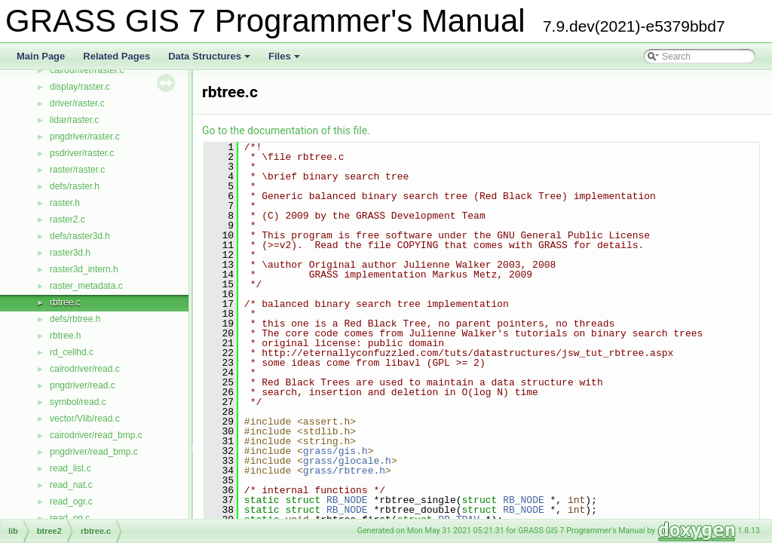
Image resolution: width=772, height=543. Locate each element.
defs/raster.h (75, 186)
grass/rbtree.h (344, 470)
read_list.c (70, 468)
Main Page (41, 56)
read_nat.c (71, 485)
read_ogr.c (71, 501)
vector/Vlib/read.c (85, 418)
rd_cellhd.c (71, 352)
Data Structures (210, 60)
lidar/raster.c (74, 120)
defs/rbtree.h (75, 319)
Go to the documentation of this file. (286, 130)
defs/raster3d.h (80, 236)
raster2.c (67, 219)
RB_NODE (347, 500)
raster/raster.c (77, 169)
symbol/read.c (78, 402)
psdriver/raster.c (82, 153)
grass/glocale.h (347, 461)
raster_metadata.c (86, 286)
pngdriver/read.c (82, 385)
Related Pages (116, 56)
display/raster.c (80, 86)
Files (285, 60)
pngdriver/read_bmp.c (94, 451)
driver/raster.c (77, 103)
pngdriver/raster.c (85, 136)
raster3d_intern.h (84, 269)
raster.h (65, 203)
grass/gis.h (335, 451)
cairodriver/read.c (85, 369)
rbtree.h (65, 335)
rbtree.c (65, 302)
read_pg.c (70, 518)
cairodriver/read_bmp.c (96, 435)
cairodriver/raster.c (87, 70)
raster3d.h (70, 252)
